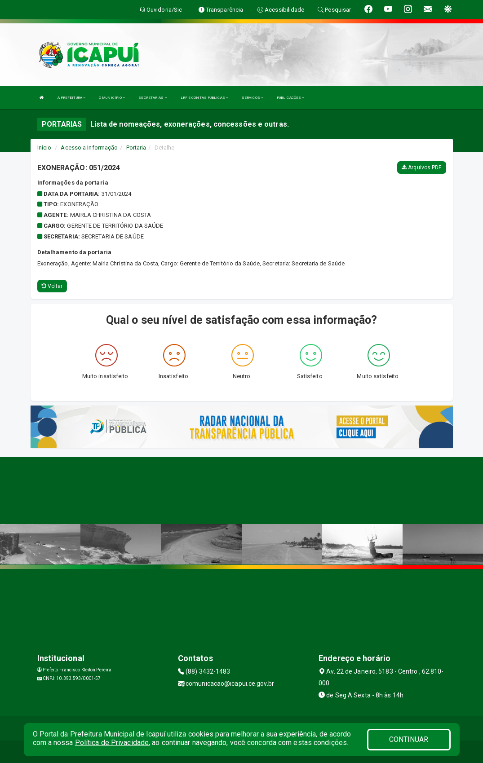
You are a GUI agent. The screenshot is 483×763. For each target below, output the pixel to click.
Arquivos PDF (421, 167)
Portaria (136, 147)
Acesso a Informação (89, 147)
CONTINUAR (409, 739)
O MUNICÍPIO (112, 98)
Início (44, 147)
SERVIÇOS (252, 98)
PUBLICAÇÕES (290, 98)
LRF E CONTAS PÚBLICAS (204, 98)
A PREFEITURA (71, 98)
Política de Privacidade (112, 742)
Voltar (52, 286)
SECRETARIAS (152, 98)
